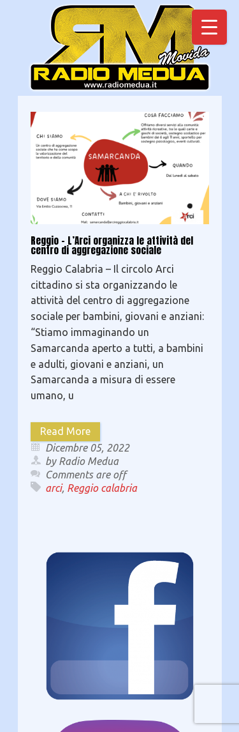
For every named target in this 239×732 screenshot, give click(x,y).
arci (53, 488)
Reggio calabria (102, 488)
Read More (65, 431)
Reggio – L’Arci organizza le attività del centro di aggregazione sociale (112, 245)
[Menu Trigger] (209, 27)
